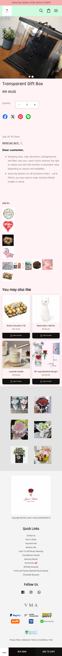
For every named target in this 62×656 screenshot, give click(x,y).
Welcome (26, 640)
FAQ (50, 640)
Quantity (6, 103)
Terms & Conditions (39, 640)
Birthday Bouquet (31, 567)
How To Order (31, 539)
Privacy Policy (15, 640)
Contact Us (31, 535)
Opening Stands (31, 559)
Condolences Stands (31, 555)
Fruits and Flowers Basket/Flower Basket (31, 571)
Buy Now (22, 651)
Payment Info (31, 543)
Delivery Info (31, 547)
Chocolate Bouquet (31, 575)
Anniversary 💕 (31, 563)
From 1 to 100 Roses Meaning (31, 551)
